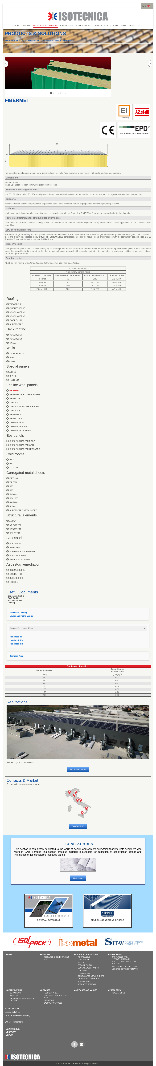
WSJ (11, 460)
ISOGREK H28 (15, 320)
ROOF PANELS (84, 957)
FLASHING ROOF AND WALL (22, 551)
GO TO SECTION (78, 769)
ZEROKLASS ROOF (18, 427)
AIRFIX (12, 372)
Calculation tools (53, 1003)
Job (45, 960)
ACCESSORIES (84, 981)
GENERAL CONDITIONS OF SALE (107, 920)
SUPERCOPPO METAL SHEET (23, 510)
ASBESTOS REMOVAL (87, 984)
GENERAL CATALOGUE (48, 920)
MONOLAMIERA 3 (17, 312)
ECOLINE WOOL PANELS (50, 41)
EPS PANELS (83, 971)
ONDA (12, 361)
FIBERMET (68, 41)
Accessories (15, 538)
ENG (144, 6)
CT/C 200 (13, 478)
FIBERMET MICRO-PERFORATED (24, 394)
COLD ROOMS (84, 973)
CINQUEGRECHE (17, 308)
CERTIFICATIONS (83, 26)
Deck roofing (16, 329)
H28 (11, 490)
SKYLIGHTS (14, 547)
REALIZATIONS (66, 26)
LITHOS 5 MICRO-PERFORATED (24, 406)
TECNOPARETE (16, 353)
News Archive (118, 993)
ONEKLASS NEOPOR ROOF (22, 441)
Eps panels (15, 436)
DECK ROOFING (84, 960)
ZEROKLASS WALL (18, 423)
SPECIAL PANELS (85, 965)
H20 (11, 486)
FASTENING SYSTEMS (19, 559)
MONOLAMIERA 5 (17, 316)
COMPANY (27, 26)
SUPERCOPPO (16, 324)
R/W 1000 (13, 498)
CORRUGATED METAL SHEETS (91, 976)
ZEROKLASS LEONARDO (20, 431)
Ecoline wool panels (21, 385)
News (10, 1035)
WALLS (81, 962)
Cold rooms (15, 454)
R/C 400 (12, 494)
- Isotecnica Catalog (18, 612)
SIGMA (12, 343)
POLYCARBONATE (17, 555)
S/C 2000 (13, 502)
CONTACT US (78, 826)
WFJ (11, 464)
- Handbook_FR (16, 644)
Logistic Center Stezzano (125, 969)
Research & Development (56, 957)
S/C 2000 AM (15, 529)
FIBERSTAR (14, 398)
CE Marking (15, 993)
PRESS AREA (135, 26)
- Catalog (11, 603)
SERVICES (97, 26)
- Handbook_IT (15, 637)
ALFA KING (14, 468)
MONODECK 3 (15, 335)
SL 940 (12, 506)
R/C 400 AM (14, 533)
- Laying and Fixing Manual (21, 616)
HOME (17, 26)
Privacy (11, 1032)
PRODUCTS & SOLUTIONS (45, 26)
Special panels (17, 366)
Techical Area (50, 993)
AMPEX (12, 521)
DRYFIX (12, 376)
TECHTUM (14, 380)
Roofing (12, 299)
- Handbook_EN (16, 640)
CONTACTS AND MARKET (115, 26)
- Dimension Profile (15, 596)
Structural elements (21, 515)
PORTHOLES (15, 543)
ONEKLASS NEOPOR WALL (21, 445)
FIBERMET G (15, 414)
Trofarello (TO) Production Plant (121, 958)
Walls (10, 348)
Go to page (78, 878)
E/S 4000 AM (15, 525)
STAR (11, 357)
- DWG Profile (13, 598)
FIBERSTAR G (15, 418)
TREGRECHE (15, 304)
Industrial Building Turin (124, 966)
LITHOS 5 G (14, 410)
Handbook (49, 1000)
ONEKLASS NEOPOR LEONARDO (24, 449)
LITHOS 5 (13, 402)
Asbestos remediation (23, 564)
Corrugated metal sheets (25, 473)
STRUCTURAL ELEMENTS (89, 979)
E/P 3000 (13, 482)
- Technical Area (16, 656)
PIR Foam (14, 996)
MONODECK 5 (15, 339)
